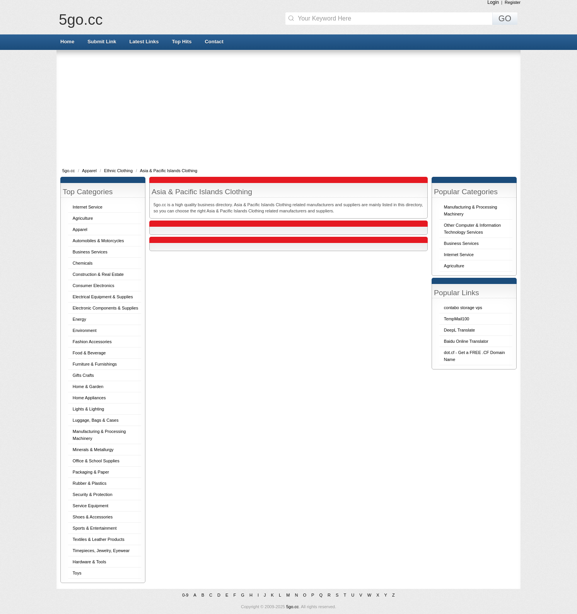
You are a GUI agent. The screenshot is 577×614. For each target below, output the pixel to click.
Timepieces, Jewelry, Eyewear (101, 550)
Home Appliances (89, 397)
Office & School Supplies (96, 460)
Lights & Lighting (88, 409)
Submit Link (101, 41)
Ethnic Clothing (119, 170)
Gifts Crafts (83, 375)
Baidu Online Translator (466, 341)
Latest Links (144, 41)
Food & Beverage (89, 353)
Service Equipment (90, 505)
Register (513, 2)
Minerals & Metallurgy (93, 449)
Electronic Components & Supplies (105, 308)
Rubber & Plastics (89, 483)
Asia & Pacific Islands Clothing (169, 170)
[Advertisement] (288, 108)
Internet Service (87, 207)
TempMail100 (456, 318)
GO (504, 18)
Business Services (90, 252)
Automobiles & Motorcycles (98, 240)
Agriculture (83, 218)
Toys (77, 573)
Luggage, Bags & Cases (96, 420)
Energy (79, 319)
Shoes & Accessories (93, 517)
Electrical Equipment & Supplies (103, 296)
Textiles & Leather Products (99, 539)
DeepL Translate (459, 330)
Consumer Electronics (93, 285)
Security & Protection (93, 494)
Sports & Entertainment (95, 528)
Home (67, 41)
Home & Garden (88, 386)
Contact (214, 41)
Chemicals (82, 263)
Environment (85, 330)
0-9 (185, 595)
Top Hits (181, 41)
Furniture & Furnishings (95, 364)
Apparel (90, 170)
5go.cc (80, 19)
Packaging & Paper (91, 472)
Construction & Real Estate (98, 274)
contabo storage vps (463, 307)
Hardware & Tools (89, 561)
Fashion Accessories (92, 341)
